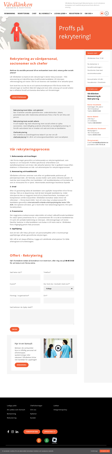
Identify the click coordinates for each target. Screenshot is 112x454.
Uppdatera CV (49, 432)
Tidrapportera (32, 432)
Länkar (56, 406)
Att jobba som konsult (16, 410)
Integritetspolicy (60, 410)
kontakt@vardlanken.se (100, 142)
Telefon (47, 272)
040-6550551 (97, 123)
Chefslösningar (36, 406)
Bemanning (9, 13)
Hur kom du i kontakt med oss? (57, 284)
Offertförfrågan (19, 97)
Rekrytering (23, 13)
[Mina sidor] (107, 13)
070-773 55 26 (100, 145)
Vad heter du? (16, 272)
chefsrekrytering (19, 137)
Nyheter (33, 414)
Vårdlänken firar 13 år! (96, 58)
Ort (45, 295)
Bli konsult (44, 13)
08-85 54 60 (69, 261)
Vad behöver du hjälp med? (21, 307)
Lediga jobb (59, 13)
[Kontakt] (102, 13)
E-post (13, 284)
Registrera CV (75, 13)
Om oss (88, 13)
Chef (34, 13)
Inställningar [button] (94, 451)
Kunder (33, 418)
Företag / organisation (19, 295)
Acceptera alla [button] (105, 451)
